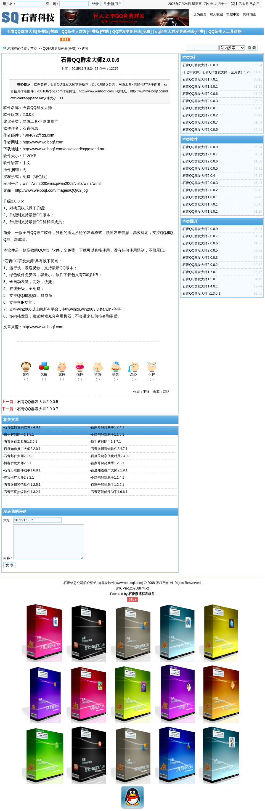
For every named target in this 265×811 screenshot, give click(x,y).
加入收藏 (216, 14)
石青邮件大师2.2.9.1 (19, 456)
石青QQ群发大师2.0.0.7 (37, 409)
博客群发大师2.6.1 (17, 463)
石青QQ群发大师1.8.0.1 (200, 108)
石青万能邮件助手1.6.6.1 (109, 492)
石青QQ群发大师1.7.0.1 (200, 79)
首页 (33, 48)
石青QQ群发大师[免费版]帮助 (32, 31)
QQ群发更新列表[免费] (132, 31)
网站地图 (249, 14)
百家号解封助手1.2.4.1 (107, 427)
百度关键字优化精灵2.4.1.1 (111, 456)
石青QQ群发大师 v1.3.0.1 (201, 293)
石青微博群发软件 (141, 594)
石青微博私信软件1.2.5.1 (22, 485)
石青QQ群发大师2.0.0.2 (200, 115)
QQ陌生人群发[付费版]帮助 (85, 31)
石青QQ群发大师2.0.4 (198, 176)
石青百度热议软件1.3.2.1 (22, 492)
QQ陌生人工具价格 (225, 31)
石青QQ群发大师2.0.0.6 (200, 94)
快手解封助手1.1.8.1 (19, 434)
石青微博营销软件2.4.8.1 (22, 427)
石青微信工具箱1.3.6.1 (20, 442)
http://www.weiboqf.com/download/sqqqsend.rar (64, 149)
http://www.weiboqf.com (43, 142)
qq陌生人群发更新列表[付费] (180, 31)
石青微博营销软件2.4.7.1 (109, 449)
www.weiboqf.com (129, 583)
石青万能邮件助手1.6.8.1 (22, 470)
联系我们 (51, 40)
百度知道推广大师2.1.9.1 (109, 470)
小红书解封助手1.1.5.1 (107, 434)
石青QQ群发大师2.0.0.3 (200, 101)
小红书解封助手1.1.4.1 (107, 477)
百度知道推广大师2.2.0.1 (22, 449)
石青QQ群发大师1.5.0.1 (200, 87)
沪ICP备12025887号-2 (132, 588)
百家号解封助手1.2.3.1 (107, 463)
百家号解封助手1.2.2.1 (107, 485)
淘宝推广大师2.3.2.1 (19, 477)
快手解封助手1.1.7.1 (106, 442)
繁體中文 (233, 14)
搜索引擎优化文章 (24, 40)
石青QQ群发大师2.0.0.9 (200, 65)
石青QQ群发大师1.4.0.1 (200, 286)
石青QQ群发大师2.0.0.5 (37, 401)
